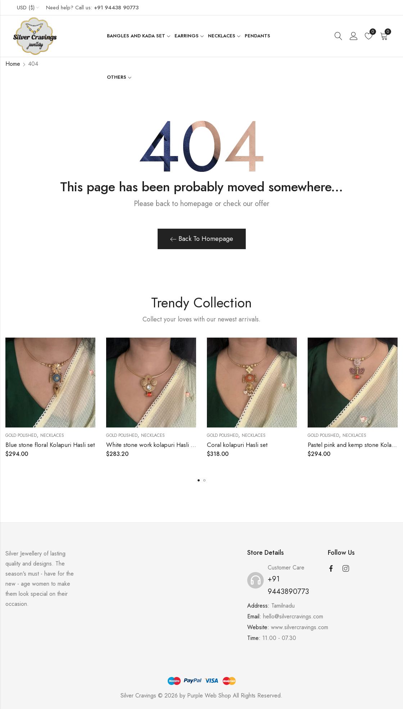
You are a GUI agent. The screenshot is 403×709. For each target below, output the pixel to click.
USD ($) (26, 8)
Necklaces (52, 435)
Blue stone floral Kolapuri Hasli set (50, 444)
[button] (199, 480)
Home (12, 64)
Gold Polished (21, 435)
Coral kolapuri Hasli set (237, 444)
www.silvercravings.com (299, 627)
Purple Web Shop (209, 695)
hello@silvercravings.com (293, 616)
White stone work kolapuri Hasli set (152, 444)
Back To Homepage (201, 238)
